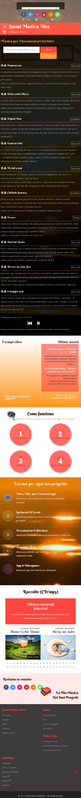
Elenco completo (9, 765)
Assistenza (47, 726)
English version (8, 730)
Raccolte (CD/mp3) (10, 769)
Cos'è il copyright (50, 722)
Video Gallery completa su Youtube (17, 391)
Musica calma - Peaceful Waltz (61, 344)
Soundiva (75, 113)
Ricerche (6, 782)
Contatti (5, 718)
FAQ (44, 718)
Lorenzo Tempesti (37, 793)
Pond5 (76, 211)
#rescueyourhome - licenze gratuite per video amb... (60, 364)
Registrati (41, 19)
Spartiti (6, 778)
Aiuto (55, 19)
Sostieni (5, 726)
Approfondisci (67, 413)
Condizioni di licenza (52, 748)
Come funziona (49, 713)
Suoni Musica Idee (40, 28)
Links (4, 722)
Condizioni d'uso (50, 739)
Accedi (26, 19)
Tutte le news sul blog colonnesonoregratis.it (63, 390)
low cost (76, 60)
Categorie (6, 760)
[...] (10, 81)
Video (6, 773)
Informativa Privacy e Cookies (56, 743)
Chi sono (6, 713)
